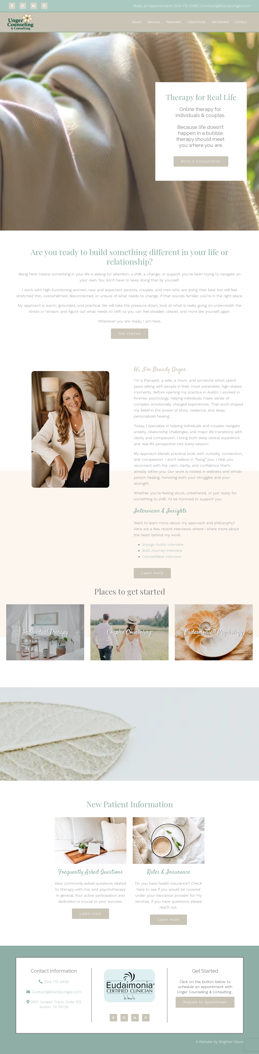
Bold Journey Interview (162, 550)
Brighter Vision (231, 1041)
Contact (241, 22)
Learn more (152, 573)
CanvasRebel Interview (163, 556)
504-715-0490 (187, 6)
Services (153, 22)
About (136, 22)
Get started (130, 334)
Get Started (220, 22)
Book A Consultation (201, 161)
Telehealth (173, 22)
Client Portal (196, 22)
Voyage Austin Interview (163, 544)
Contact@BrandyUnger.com (226, 6)
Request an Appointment (205, 1002)
